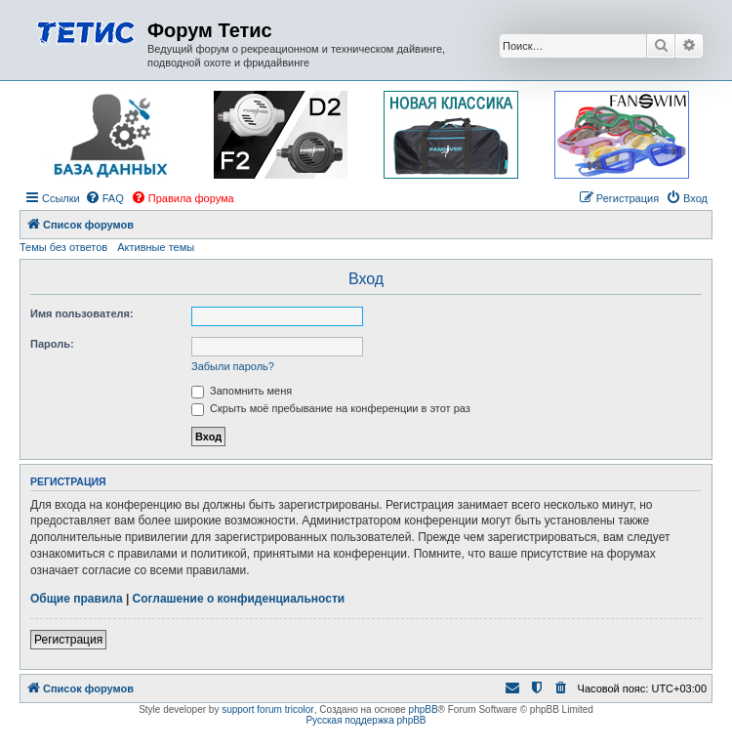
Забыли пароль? (232, 366)
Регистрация (68, 639)
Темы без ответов (63, 247)
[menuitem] (104, 198)
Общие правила (76, 598)
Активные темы (155, 247)
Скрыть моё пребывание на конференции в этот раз (330, 408)
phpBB (423, 709)
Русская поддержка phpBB (365, 720)
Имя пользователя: (82, 313)
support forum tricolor (267, 709)
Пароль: (52, 344)
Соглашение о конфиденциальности (239, 598)
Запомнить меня (241, 390)
